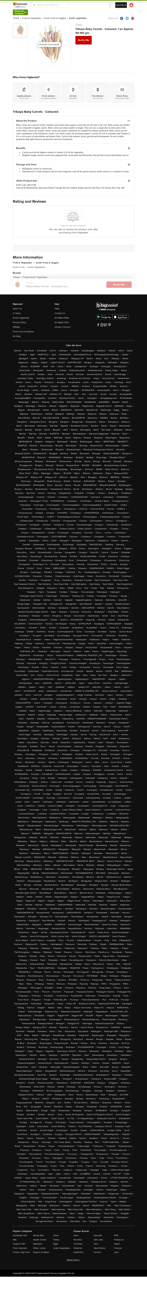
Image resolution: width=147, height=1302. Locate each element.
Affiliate (16, 327)
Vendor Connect (62, 327)
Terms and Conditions (23, 331)
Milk (15, 1239)
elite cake (98, 1239)
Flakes (56, 1239)
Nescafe (98, 1235)
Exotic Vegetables (36, 267)
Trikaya (78, 24)
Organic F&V (19, 1243)
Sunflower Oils (20, 1235)
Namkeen (37, 1243)
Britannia (78, 1248)
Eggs (55, 1243)
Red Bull (78, 1239)
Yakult (117, 1243)
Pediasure (119, 1239)
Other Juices (39, 1248)
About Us (17, 308)
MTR (116, 1235)
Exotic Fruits (20, 267)
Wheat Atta (38, 1235)
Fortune (118, 1248)
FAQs (57, 308)
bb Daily (17, 336)
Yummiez (78, 1243)
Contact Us (60, 313)
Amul (76, 1235)
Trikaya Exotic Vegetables (35, 277)
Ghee (56, 1235)
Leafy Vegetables (61, 1248)
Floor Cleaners (20, 1248)
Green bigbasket (21, 317)
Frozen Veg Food (21, 1252)
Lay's (116, 1252)
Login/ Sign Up (121, 5)
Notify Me (83, 40)
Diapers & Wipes (41, 1252)
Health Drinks (39, 1239)
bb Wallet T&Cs (62, 322)
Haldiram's (79, 1252)
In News (17, 313)
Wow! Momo (99, 1248)
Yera (96, 1243)
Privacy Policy (19, 322)
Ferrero (97, 1252)
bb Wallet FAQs (62, 317)
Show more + (73, 1259)
